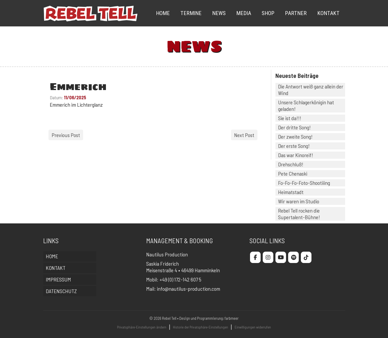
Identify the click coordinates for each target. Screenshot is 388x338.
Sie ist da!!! (289, 118)
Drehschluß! (290, 164)
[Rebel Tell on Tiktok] (306, 257)
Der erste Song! (294, 146)
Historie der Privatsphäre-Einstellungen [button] (200, 327)
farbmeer (232, 318)
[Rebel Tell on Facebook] (255, 257)
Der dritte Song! (294, 127)
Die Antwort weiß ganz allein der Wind (310, 89)
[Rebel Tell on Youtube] (280, 257)
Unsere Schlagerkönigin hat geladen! (306, 105)
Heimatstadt (291, 192)
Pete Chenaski (292, 173)
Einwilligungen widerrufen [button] (253, 327)
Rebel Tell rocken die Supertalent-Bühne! (299, 213)
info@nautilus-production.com (188, 288)
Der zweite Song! (295, 136)
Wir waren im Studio (298, 201)
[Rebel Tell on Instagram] (268, 257)
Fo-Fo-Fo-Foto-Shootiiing (304, 183)
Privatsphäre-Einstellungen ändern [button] (141, 327)
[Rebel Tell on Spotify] (293, 257)
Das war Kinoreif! (295, 155)
